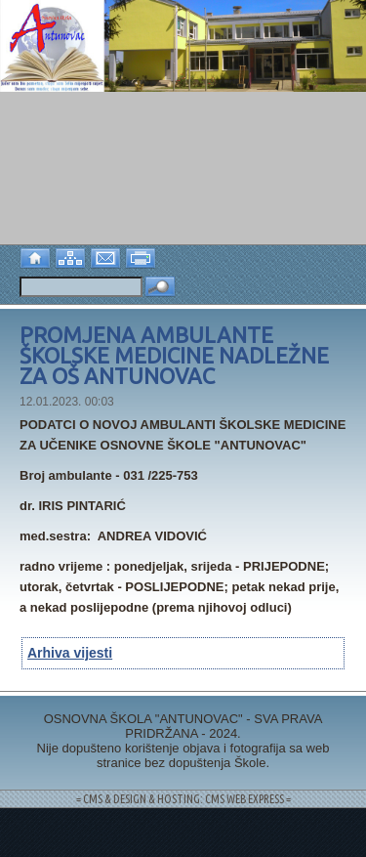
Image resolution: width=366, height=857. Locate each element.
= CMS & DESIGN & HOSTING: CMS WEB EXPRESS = (183, 799)
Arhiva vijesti (69, 653)
